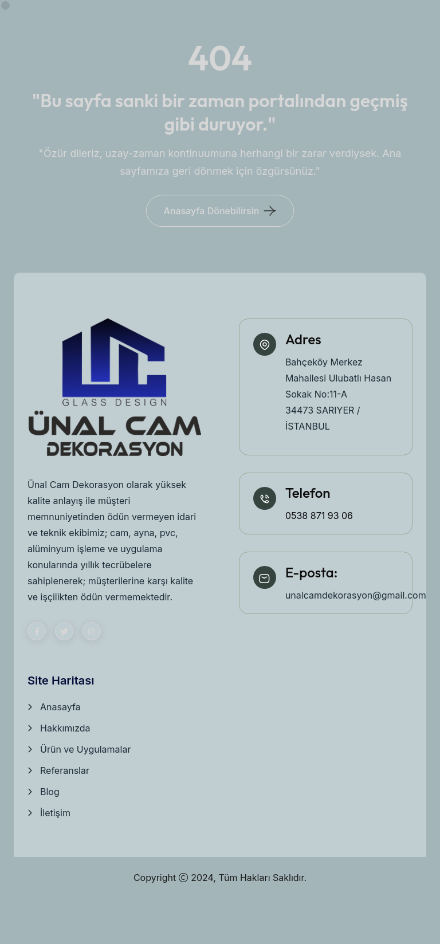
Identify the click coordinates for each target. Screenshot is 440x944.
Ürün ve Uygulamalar (85, 749)
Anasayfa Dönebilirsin (212, 211)
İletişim (55, 813)
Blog (50, 791)
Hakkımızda (65, 728)
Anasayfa (60, 707)
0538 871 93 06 (319, 515)
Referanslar (64, 770)
